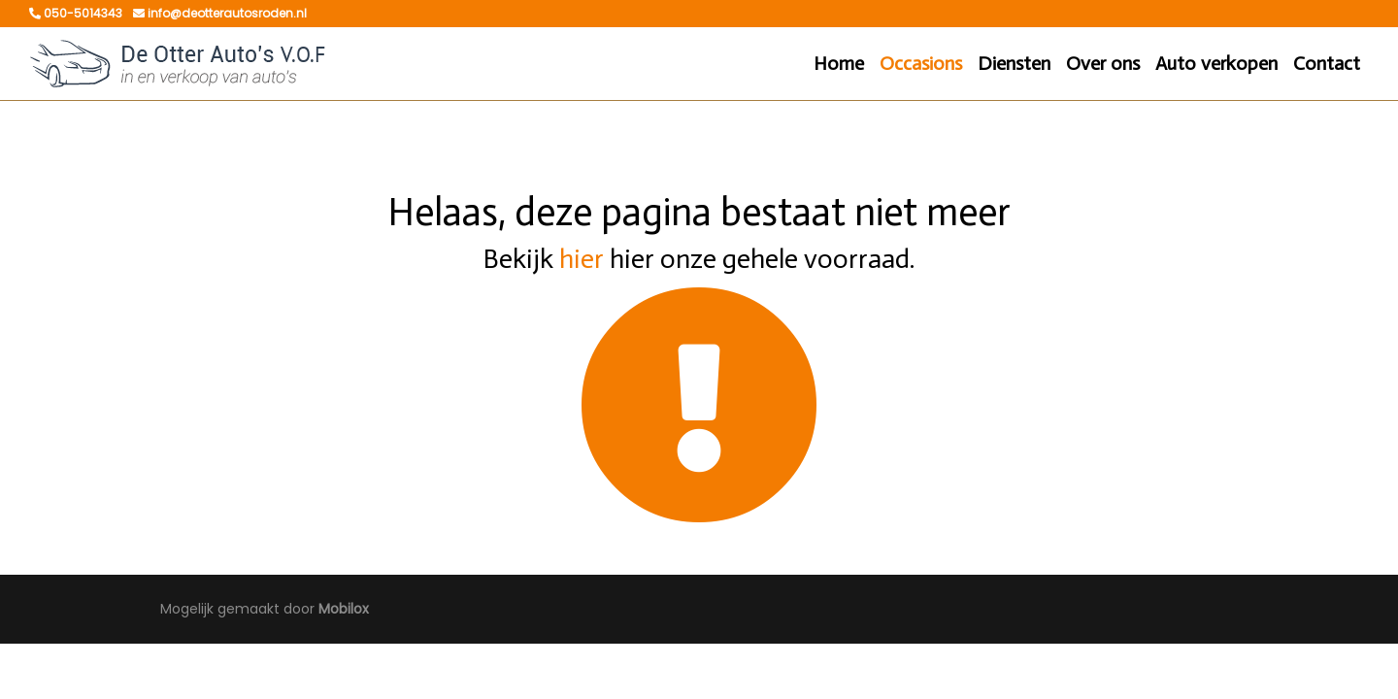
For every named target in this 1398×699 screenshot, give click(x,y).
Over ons (1103, 63)
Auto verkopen (1216, 63)
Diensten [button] (1014, 63)
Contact (1326, 63)
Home (839, 63)
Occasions (921, 63)
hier (581, 259)
